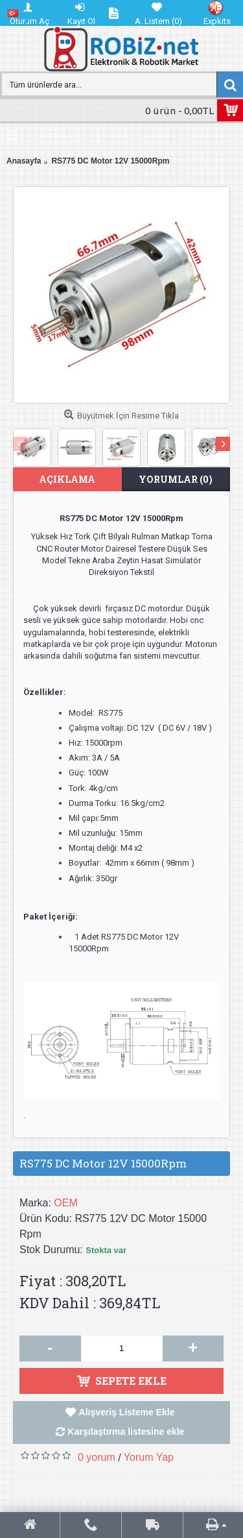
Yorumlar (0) (176, 479)
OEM (65, 1202)
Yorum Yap (149, 1457)
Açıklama (67, 479)
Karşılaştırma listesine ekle (126, 1431)
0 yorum (96, 1457)
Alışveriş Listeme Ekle (127, 1412)
